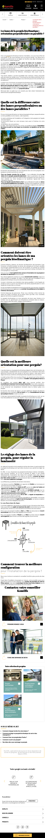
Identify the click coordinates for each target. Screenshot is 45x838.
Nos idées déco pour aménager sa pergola (15, 742)
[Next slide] (42, 14)
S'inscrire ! (32, 801)
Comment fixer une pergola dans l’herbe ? (15, 737)
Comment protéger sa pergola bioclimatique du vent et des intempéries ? (20, 734)
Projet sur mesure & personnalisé (13, 783)
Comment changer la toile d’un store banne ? (16, 731)
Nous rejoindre (7, 813)
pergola (8, 56)
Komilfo (5, 809)
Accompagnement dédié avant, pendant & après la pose (31, 784)
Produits (5, 821)
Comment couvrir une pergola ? (12, 740)
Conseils (5, 817)
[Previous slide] (2, 14)
